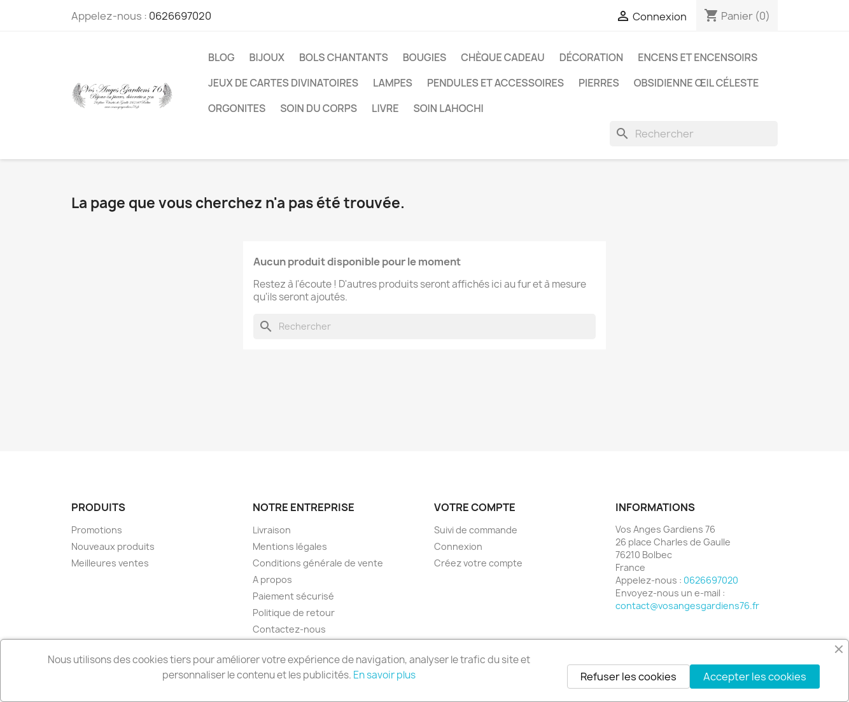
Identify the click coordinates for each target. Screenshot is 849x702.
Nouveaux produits (113, 546)
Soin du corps (318, 108)
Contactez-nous (289, 629)
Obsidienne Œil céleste (696, 83)
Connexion (458, 546)
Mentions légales (290, 546)
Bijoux (267, 57)
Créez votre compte (478, 563)
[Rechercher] (694, 133)
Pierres (599, 83)
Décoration (591, 57)
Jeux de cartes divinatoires (283, 83)
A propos (272, 579)
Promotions (96, 530)
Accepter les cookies (754, 677)
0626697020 (180, 16)
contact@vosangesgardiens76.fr (687, 606)
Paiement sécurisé (293, 596)
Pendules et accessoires (495, 83)
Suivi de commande (475, 530)
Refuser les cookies (628, 677)
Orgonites (236, 108)
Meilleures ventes (110, 563)
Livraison (272, 530)
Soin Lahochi (448, 108)
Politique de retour (294, 613)
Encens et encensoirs (697, 57)
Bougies (424, 57)
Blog (221, 57)
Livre (385, 108)
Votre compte (475, 507)
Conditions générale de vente (318, 563)
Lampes (392, 83)
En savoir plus (384, 675)
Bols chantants (343, 57)
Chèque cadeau (502, 57)
